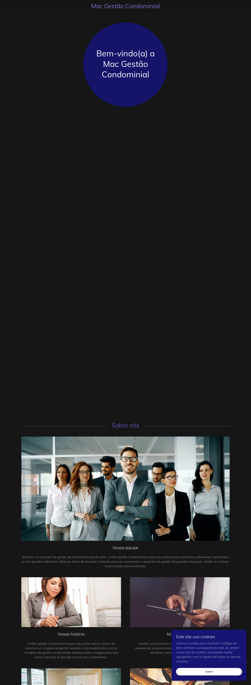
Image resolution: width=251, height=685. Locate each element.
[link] (125, 7)
